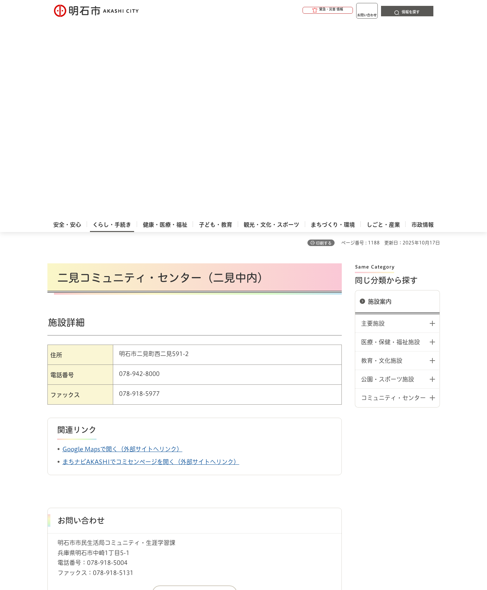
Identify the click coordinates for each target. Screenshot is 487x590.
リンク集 (349, 458)
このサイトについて (101, 458)
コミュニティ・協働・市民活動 (136, 435)
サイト (395, 458)
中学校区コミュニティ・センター (245, 435)
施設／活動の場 (189, 435)
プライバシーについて (285, 458)
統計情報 (263, 557)
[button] (302, 10)
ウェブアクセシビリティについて (192, 458)
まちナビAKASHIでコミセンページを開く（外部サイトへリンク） (150, 265)
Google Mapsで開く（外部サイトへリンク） (122, 252)
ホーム (54, 435)
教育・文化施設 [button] (381, 163)
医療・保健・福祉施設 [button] (390, 145)
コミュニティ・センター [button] (393, 201)
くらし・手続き (82, 435)
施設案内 (379, 104)
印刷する (324, 46)
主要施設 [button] (373, 126)
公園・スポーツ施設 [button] (387, 182)
